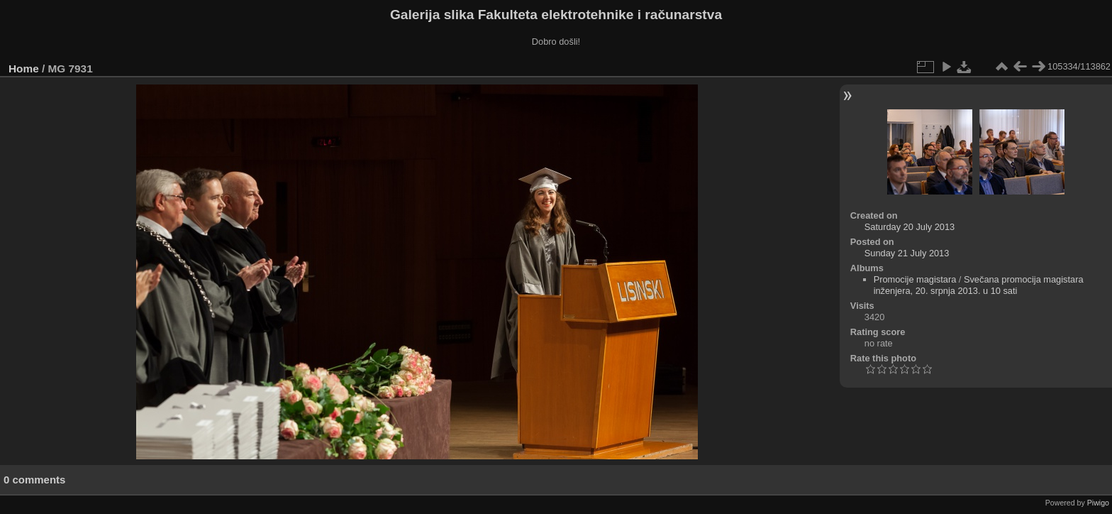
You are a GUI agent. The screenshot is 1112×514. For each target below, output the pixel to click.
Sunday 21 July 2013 (907, 253)
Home (24, 68)
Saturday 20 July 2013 (909, 227)
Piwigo (1098, 502)
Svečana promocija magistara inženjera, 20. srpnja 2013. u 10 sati (979, 285)
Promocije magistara (915, 279)
